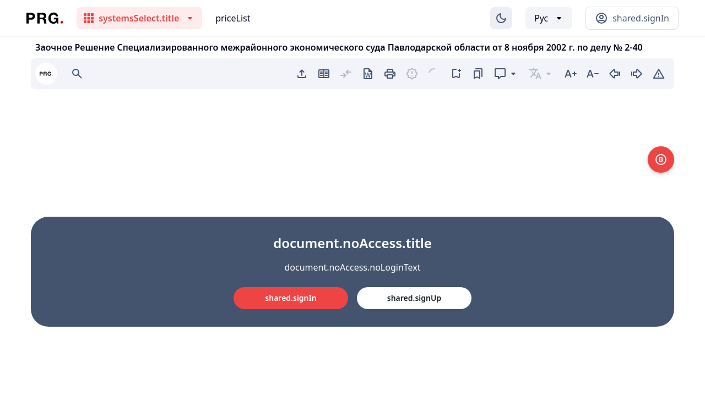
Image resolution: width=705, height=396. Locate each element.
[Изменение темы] (501, 18)
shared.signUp (414, 298)
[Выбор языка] (548, 18)
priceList (232, 18)
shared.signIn (290, 298)
